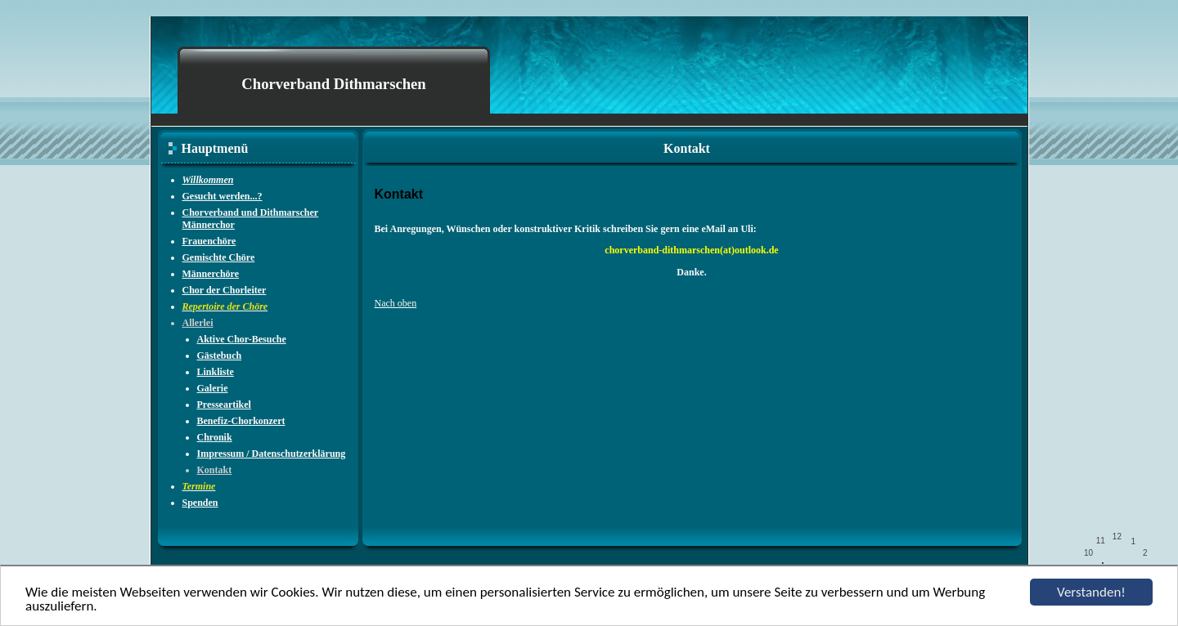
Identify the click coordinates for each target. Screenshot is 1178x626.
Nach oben (396, 303)
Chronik (214, 437)
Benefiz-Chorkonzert (241, 421)
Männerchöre (211, 273)
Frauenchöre (209, 241)
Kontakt (214, 470)
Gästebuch (219, 355)
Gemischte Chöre (218, 257)
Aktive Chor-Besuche (241, 339)
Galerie (212, 388)
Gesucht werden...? (222, 196)
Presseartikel (224, 404)
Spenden (200, 502)
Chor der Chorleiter (224, 290)
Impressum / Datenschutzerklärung (271, 453)
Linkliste (215, 372)
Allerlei (198, 323)
